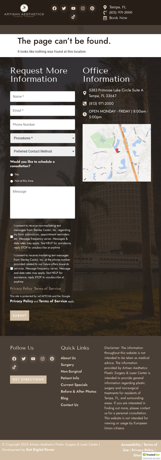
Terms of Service (47, 289)
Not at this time (24, 180)
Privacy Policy (21, 289)
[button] (80, 28)
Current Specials (74, 384)
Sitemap (139, 454)
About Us (68, 357)
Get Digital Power (40, 449)
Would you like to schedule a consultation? (32, 163)
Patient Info (70, 377)
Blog (64, 397)
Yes (17, 174)
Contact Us (69, 404)
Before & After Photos (78, 391)
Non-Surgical (71, 371)
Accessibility (131, 444)
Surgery (67, 364)
